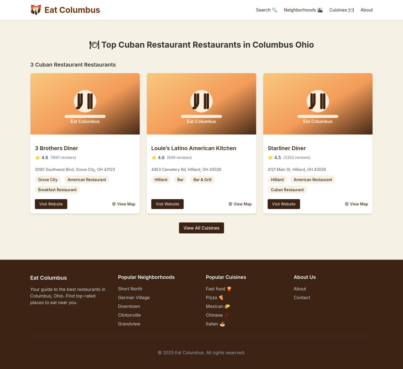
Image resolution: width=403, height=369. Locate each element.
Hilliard (161, 179)
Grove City (47, 179)
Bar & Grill (203, 179)
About (366, 10)
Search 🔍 (267, 10)
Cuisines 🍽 (341, 10)
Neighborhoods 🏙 (303, 10)
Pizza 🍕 (215, 297)
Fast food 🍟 (219, 288)
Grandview (129, 324)
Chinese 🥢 (218, 315)
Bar (180, 179)
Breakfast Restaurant (57, 189)
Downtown (129, 306)
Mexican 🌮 (218, 306)
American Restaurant (87, 179)
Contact (302, 297)
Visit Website (51, 204)
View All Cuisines (201, 228)
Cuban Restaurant (287, 189)
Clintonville (129, 315)
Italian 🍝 (215, 324)
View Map (123, 204)
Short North (130, 288)
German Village (134, 297)
